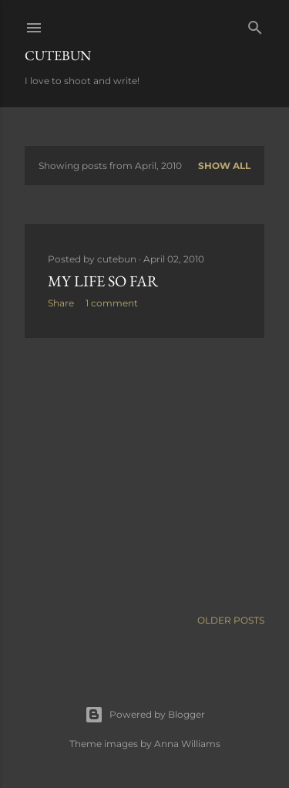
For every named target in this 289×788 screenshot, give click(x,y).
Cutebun (58, 55)
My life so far (103, 281)
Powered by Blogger (145, 714)
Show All (224, 165)
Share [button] (61, 303)
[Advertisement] (144, 473)
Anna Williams (187, 743)
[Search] (255, 24)
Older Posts (230, 620)
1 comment (112, 303)
